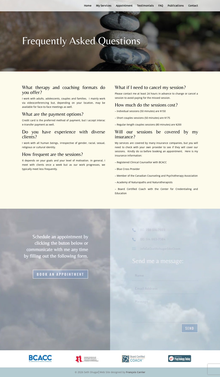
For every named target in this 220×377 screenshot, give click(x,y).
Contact (193, 5)
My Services (103, 5)
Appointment (124, 5)
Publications (176, 5)
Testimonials (145, 5)
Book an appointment (60, 274)
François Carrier (135, 372)
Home (87, 5)
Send (189, 328)
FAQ (160, 5)
